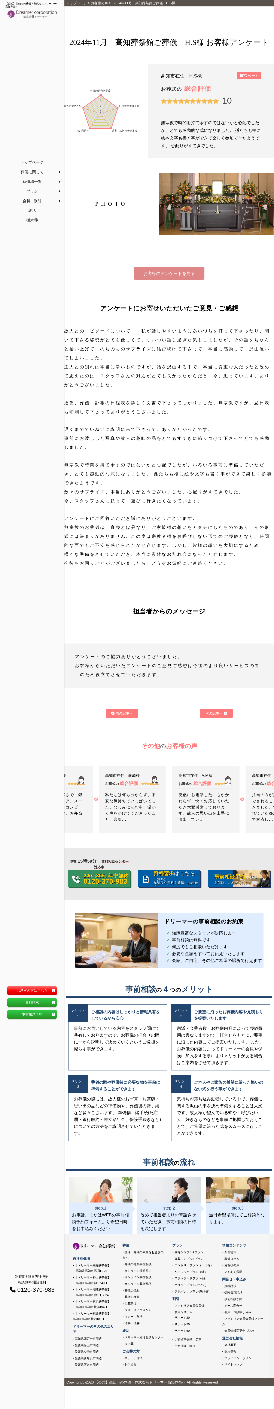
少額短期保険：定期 (187, 1339)
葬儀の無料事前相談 (138, 1264)
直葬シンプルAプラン (188, 1252)
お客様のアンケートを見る (169, 273)
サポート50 (182, 1330)
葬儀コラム (231, 1258)
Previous (96, 799)
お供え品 (131, 1364)
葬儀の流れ (132, 1290)
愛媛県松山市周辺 (87, 1345)
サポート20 (182, 1317)
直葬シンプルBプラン (188, 1258)
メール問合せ (233, 1305)
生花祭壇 (131, 1303)
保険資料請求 (233, 1292)
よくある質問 (233, 1272)
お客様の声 (231, 1265)
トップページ (32, 162)
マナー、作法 (134, 1316)
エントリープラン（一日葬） (193, 1265)
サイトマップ (233, 1364)
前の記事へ (122, 713)
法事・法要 (132, 1323)
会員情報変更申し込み (239, 1330)
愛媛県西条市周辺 (87, 1364)
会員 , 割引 (32, 201)
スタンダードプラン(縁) (190, 1278)
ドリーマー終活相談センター (144, 1337)
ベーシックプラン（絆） (190, 1272)
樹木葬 (32, 220)
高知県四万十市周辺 (88, 1338)
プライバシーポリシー (239, 1358)
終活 (32, 210)
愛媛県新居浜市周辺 (88, 1358)
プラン (32, 191)
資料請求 (32, 1002)
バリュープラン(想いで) (190, 1285)
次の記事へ (216, 713)
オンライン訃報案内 (138, 1270)
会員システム (183, 1312)
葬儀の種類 (132, 1297)
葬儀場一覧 (32, 182)
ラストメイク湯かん (138, 1310)
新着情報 (230, 1252)
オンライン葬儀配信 (138, 1284)
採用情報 (230, 1351)
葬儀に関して (32, 172)
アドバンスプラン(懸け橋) (191, 1291)
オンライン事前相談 (138, 1277)
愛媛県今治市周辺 (87, 1351)
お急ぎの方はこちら (32, 990)
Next (242, 799)
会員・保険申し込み (237, 1312)
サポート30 (182, 1324)
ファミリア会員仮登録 (189, 1305)
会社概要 (230, 1345)
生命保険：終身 (184, 1346)
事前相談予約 (32, 1014)
